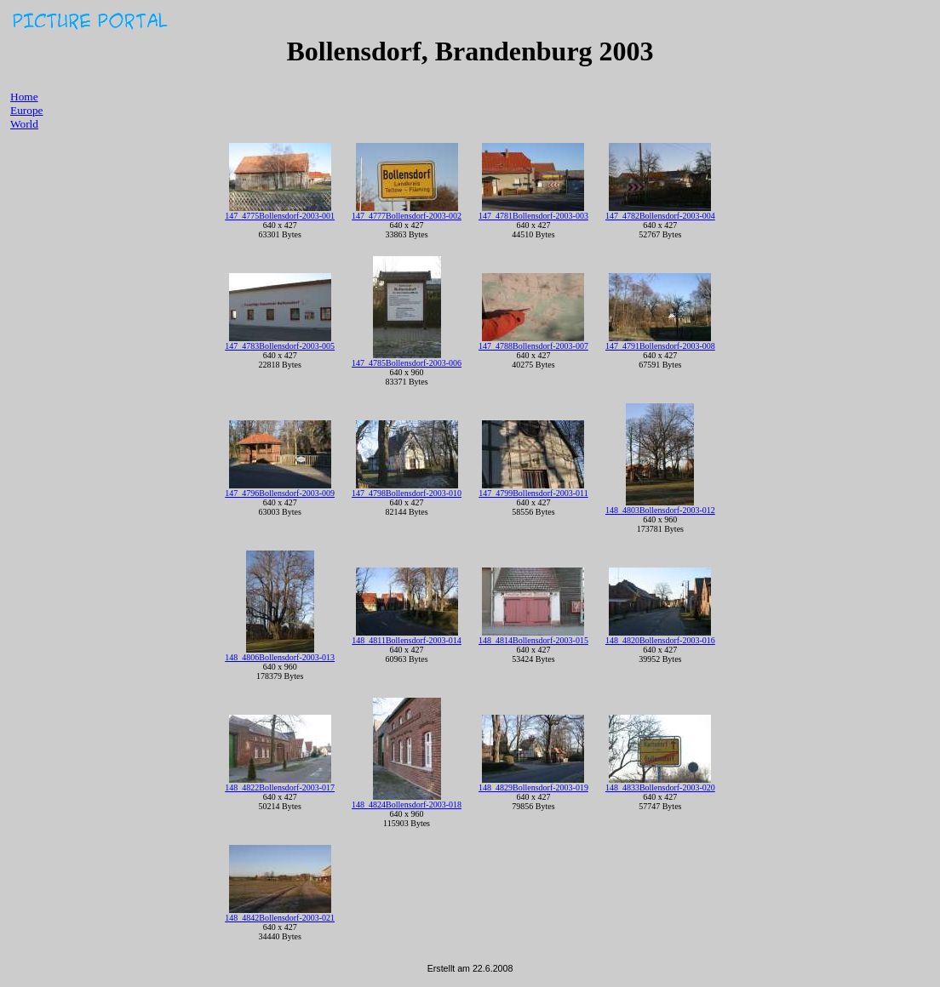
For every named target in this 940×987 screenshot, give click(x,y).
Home (24, 96)
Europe (26, 110)
